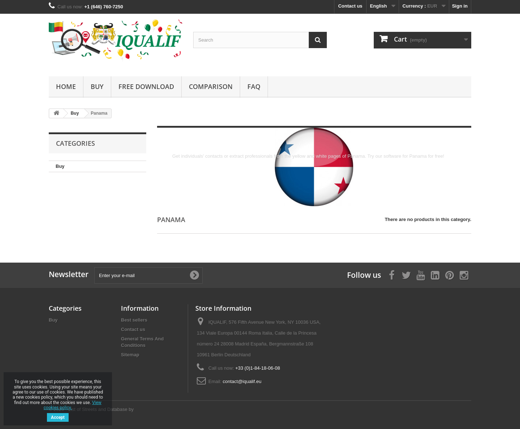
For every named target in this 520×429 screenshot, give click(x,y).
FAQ (253, 86)
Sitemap (130, 354)
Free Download (146, 86)
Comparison (211, 86)
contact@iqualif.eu (242, 381)
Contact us (350, 6)
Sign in (460, 6)
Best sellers (134, 320)
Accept (58, 417)
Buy (97, 86)
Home (66, 86)
